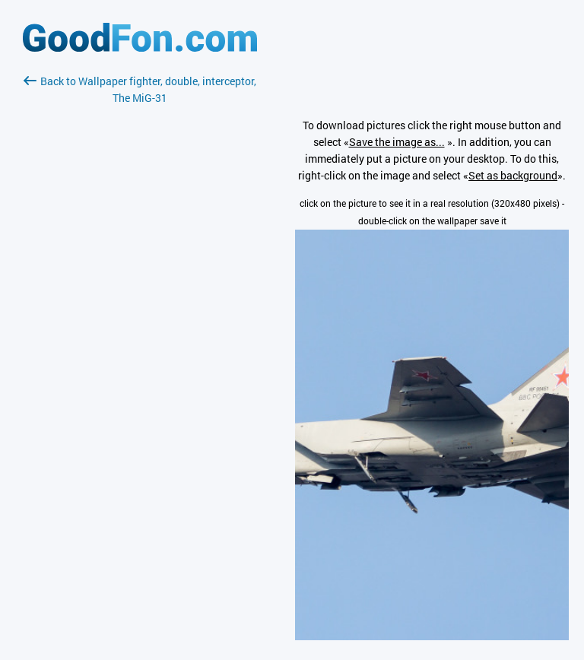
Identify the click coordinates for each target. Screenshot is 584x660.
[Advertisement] (140, 287)
